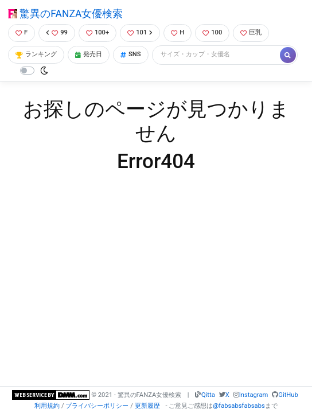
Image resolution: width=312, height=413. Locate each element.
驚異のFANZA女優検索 (65, 14)
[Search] (217, 55)
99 (57, 32)
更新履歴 (147, 406)
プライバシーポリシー (96, 406)
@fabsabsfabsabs (238, 406)
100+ (97, 32)
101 (140, 32)
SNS (130, 54)
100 (212, 32)
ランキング (36, 54)
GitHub (288, 395)
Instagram (253, 395)
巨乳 (251, 32)
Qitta (208, 395)
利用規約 (47, 406)
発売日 (88, 54)
